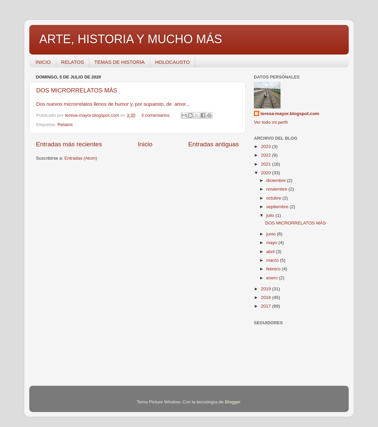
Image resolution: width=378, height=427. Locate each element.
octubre (274, 198)
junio (271, 233)
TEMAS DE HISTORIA (119, 62)
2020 (266, 172)
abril (271, 251)
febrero (274, 268)
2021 (266, 164)
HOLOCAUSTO (172, 62)
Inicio (145, 144)
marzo (273, 260)
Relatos (65, 124)
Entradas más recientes (69, 144)
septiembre (278, 206)
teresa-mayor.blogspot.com (290, 113)
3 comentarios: (156, 115)
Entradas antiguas (213, 144)
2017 (266, 306)
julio (271, 215)
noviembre (277, 189)
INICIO (43, 62)
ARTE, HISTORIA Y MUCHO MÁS (130, 39)
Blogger (232, 401)
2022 (266, 155)
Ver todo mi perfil (270, 122)
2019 (266, 288)
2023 (266, 146)
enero (272, 277)
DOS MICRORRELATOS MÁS (76, 90)
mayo (272, 242)
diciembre (276, 180)
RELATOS (72, 62)
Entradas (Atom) (81, 158)
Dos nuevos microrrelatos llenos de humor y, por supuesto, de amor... (113, 104)
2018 (266, 297)
